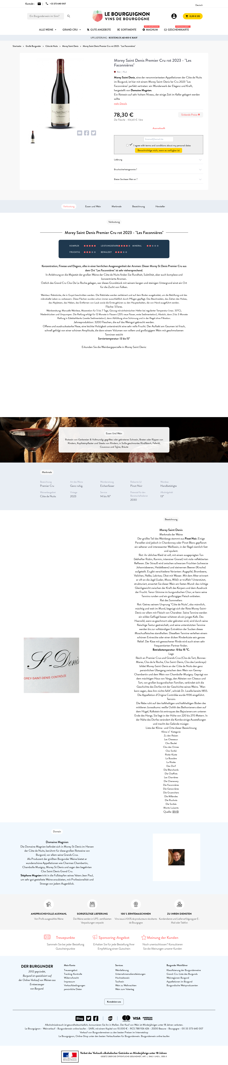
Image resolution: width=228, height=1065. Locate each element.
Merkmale (116, 206)
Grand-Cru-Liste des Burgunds (182, 974)
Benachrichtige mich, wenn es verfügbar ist (159, 150)
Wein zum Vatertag (124, 989)
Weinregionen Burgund (178, 978)
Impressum (69, 981)
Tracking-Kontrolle (73, 974)
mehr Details (120, 103)
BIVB (175, 812)
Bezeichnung (138, 206)
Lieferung (158, 159)
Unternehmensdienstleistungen (130, 974)
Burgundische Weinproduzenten (182, 985)
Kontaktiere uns (114, 1001)
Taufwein (119, 981)
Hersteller (160, 206)
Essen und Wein (93, 206)
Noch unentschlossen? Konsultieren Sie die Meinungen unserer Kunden (162, 946)
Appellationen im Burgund (179, 981)
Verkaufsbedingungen (74, 985)
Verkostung (68, 206)
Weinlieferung (122, 970)
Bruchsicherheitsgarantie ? (158, 169)
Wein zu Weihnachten (125, 985)
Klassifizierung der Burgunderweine (184, 970)
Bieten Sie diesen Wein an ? (158, 179)
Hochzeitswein (122, 978)
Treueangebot (70, 970)
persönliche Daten (73, 989)
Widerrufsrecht (71, 978)
